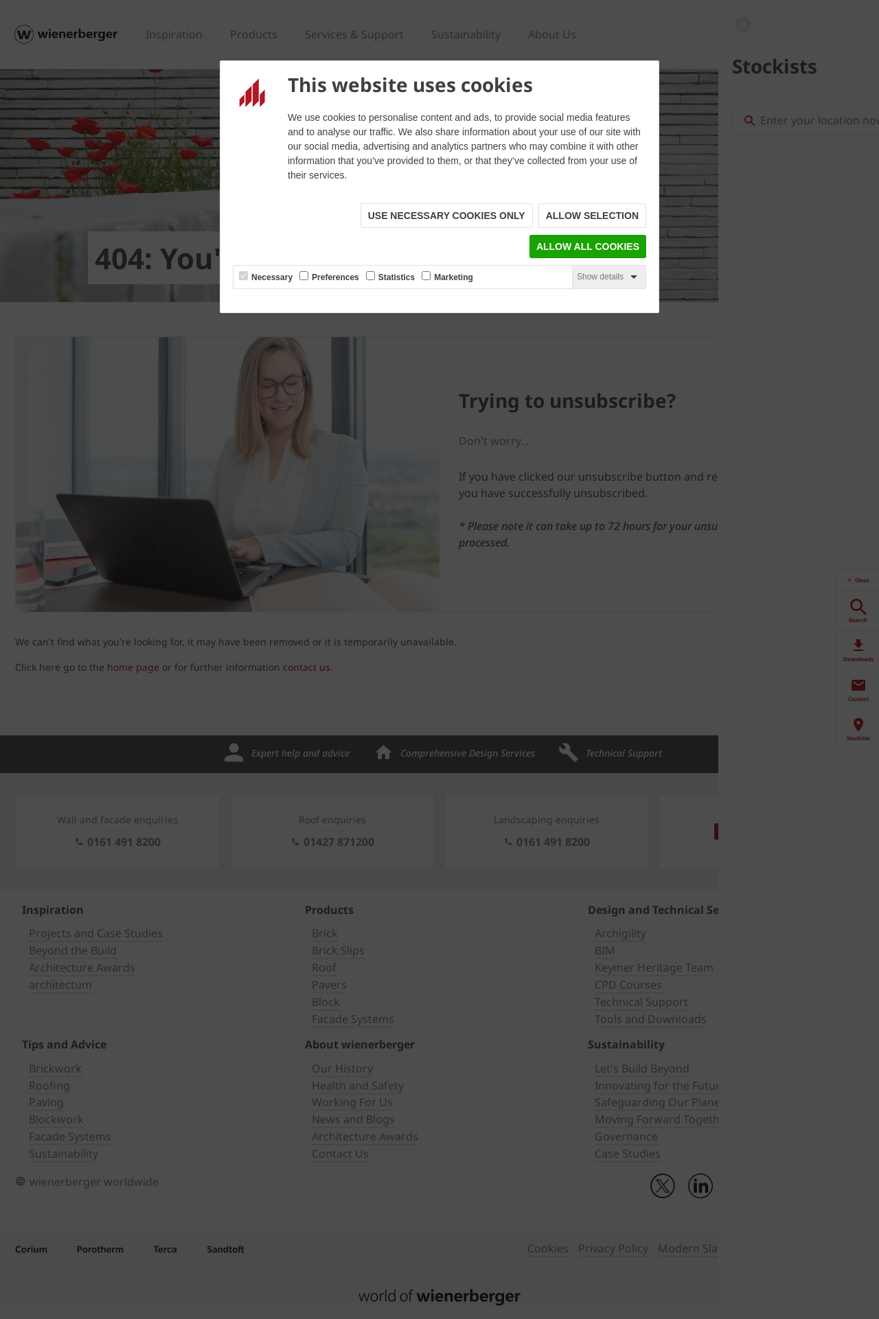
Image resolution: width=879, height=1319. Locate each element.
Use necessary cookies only (446, 215)
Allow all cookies (587, 246)
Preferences (335, 277)
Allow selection (592, 215)
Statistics (396, 277)
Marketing (453, 277)
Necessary (272, 277)
